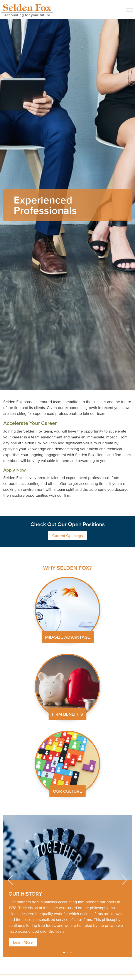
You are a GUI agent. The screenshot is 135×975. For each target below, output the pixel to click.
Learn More (23, 942)
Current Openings (67, 535)
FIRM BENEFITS (67, 714)
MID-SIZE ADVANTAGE (67, 637)
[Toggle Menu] (129, 10)
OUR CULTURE (67, 791)
